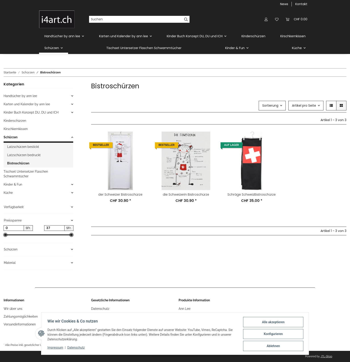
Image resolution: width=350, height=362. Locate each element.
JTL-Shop (326, 356)
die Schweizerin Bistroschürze (186, 194)
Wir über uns (13, 308)
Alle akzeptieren (272, 323)
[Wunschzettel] (276, 19)
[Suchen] (136, 19)
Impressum (56, 348)
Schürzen (10, 137)
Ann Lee (184, 308)
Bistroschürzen (18, 163)
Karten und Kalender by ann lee (27, 104)
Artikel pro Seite (304, 105)
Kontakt (301, 4)
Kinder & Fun (13, 184)
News (284, 4)
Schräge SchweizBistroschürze (251, 194)
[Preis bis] (54, 228)
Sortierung (270, 105)
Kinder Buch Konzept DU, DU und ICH (31, 112)
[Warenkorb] (296, 19)
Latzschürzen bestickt (23, 147)
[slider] (5, 235)
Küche (8, 192)
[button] (266, 19)
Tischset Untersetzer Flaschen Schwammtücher (26, 174)
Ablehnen (272, 346)
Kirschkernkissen (16, 129)
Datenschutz (100, 308)
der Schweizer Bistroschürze (120, 194)
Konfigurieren (272, 334)
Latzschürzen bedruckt (24, 155)
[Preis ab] (14, 228)
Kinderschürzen (15, 120)
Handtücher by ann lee (20, 96)
